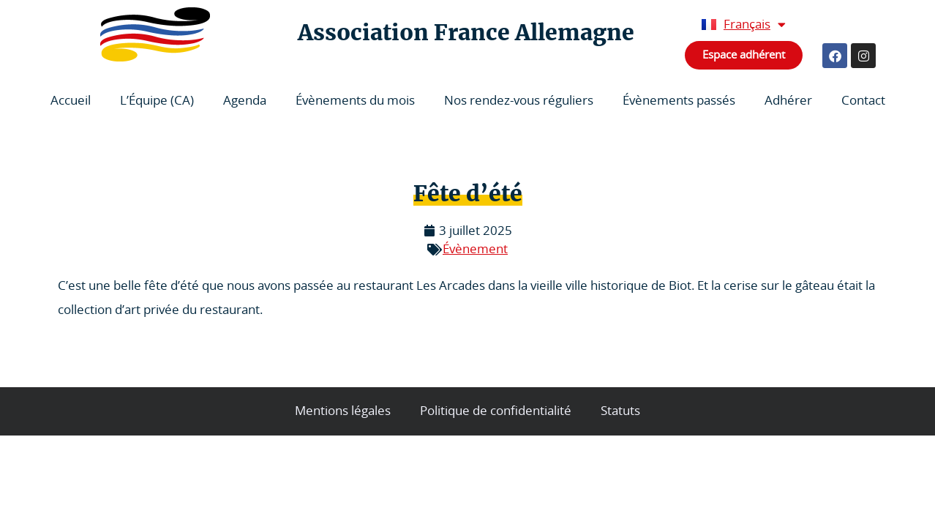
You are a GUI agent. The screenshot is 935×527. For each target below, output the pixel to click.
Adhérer (788, 100)
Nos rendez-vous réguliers (518, 100)
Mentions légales (343, 411)
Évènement (475, 249)
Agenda (244, 100)
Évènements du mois (355, 100)
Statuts (620, 411)
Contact (863, 100)
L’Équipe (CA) (157, 100)
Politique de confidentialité (495, 411)
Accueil (70, 100)
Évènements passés (679, 100)
